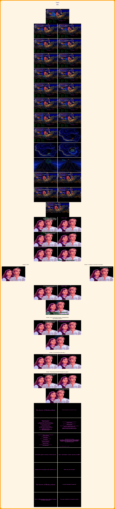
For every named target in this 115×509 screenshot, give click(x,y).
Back (57, 4)
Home (57, 2)
